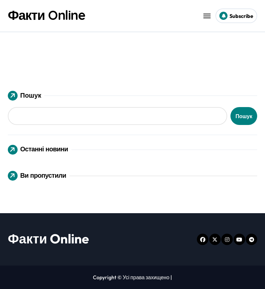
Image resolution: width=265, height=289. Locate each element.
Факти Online (46, 15)
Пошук (24, 96)
